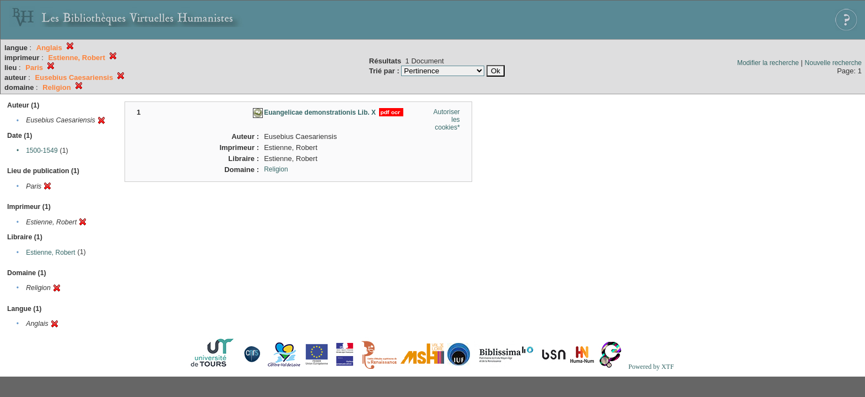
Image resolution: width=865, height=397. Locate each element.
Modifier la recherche (768, 63)
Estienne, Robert (50, 252)
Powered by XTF (651, 367)
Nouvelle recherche (833, 63)
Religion (276, 169)
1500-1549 (41, 150)
